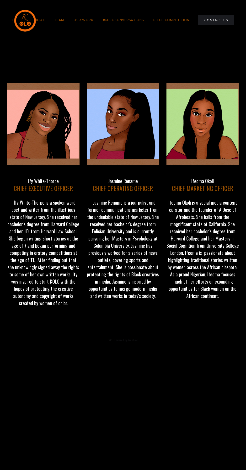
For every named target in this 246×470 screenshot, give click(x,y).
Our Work (83, 20)
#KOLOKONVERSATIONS (123, 20)
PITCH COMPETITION (171, 20)
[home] (25, 20)
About (38, 20)
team (59, 20)
